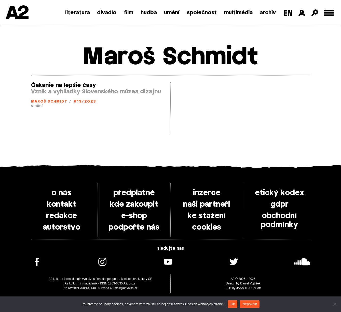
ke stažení (206, 216)
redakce (61, 216)
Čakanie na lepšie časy (63, 85)
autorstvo (61, 227)
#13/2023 (84, 101)
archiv (268, 12)
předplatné (134, 193)
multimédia (238, 12)
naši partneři (206, 204)
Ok (232, 304)
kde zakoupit (134, 204)
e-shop (134, 216)
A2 (17, 13)
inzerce (206, 193)
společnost (202, 12)
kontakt (61, 204)
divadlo (106, 12)
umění (172, 12)
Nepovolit (249, 304)
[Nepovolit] (334, 304)
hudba (149, 12)
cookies (206, 227)
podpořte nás (133, 227)
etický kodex (279, 193)
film (128, 12)
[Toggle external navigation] (328, 13)
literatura (77, 12)
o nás (61, 193)
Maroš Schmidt (49, 101)
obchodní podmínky (279, 220)
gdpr (279, 204)
